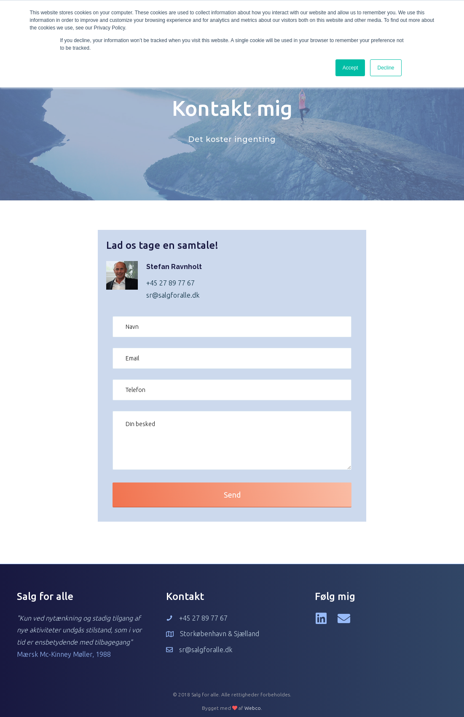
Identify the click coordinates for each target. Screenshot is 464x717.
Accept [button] (350, 68)
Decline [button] (385, 68)
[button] (232, 494)
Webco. (253, 708)
